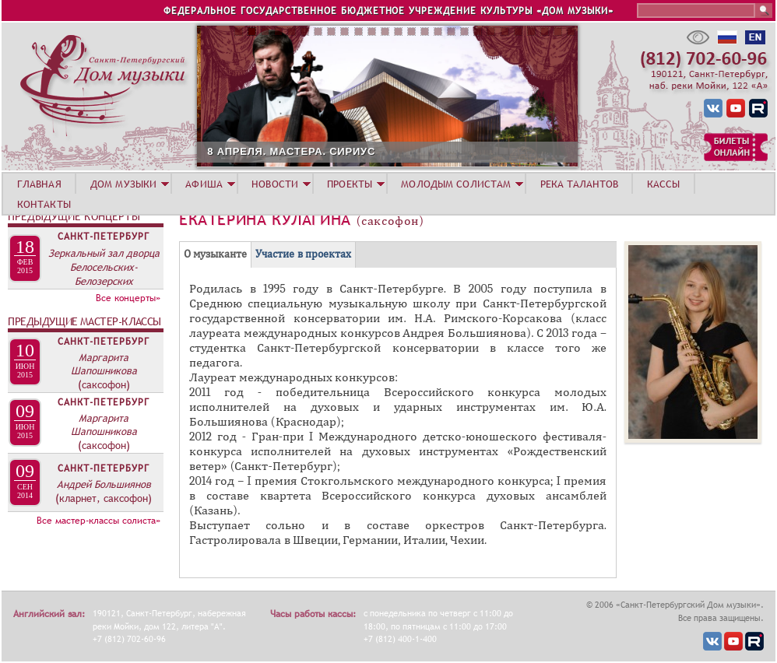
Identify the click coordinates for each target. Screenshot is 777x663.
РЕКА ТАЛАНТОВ (579, 184)
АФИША (204, 184)
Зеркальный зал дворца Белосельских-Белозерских (104, 267)
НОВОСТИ (274, 184)
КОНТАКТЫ (44, 204)
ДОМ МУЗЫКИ (123, 184)
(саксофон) (104, 384)
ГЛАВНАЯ (39, 184)
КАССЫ (663, 184)
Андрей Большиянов (104, 484)
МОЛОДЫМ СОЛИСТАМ (456, 184)
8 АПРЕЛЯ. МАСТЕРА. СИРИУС (366, 151)
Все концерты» (128, 298)
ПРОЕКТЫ (349, 184)
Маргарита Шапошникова (104, 363)
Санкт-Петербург (103, 237)
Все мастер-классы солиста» (98, 521)
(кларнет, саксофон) (103, 498)
